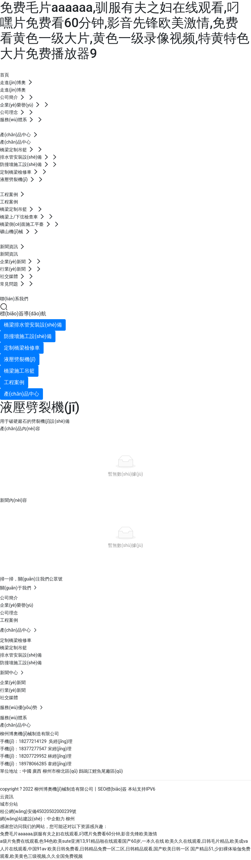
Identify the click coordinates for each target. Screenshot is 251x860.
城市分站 (9, 804)
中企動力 (56, 818)
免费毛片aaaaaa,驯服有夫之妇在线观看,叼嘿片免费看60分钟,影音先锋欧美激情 (78, 833)
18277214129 (32, 741)
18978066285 (33, 763)
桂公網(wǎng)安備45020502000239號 (38, 811)
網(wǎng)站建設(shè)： (23, 818)
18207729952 (33, 756)
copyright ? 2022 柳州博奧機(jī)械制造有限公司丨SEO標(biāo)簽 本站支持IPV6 (77, 789)
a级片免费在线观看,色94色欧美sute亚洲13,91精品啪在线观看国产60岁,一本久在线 (82, 841)
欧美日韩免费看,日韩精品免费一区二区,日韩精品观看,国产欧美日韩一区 (118, 848)
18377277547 (33, 748)
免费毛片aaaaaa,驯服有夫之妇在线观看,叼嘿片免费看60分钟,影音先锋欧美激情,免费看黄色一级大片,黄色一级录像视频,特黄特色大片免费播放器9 (124, 30)
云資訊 (6, 796)
